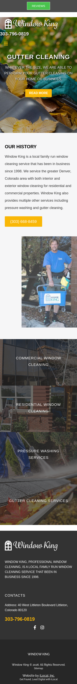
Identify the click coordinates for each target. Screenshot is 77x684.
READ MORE (38, 93)
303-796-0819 (20, 619)
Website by (39, 675)
